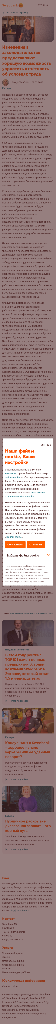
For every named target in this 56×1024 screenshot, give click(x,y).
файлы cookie (12, 477)
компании (10, 473)
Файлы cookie (14, 537)
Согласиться (15, 544)
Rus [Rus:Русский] (48, 445)
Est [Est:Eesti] (43, 445)
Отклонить (36, 544)
